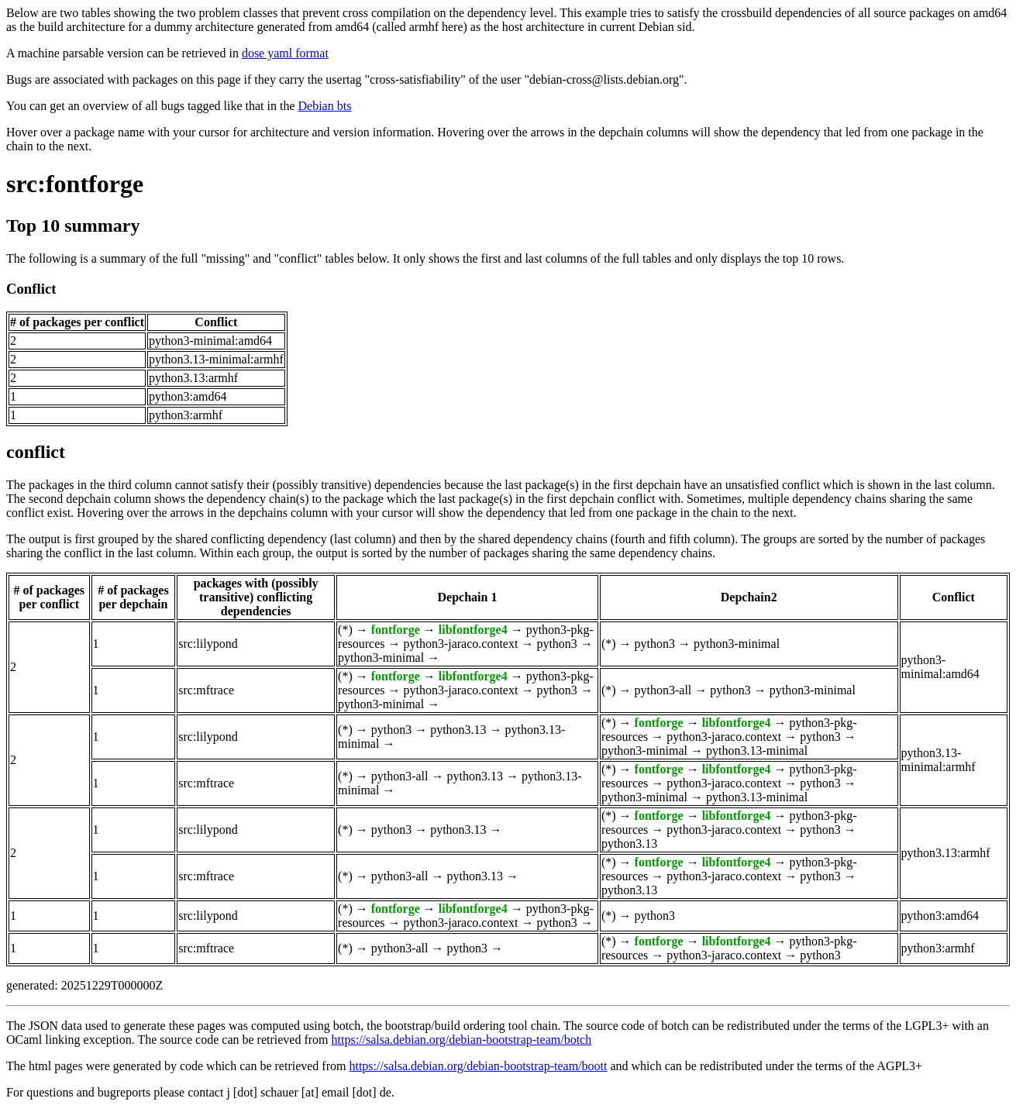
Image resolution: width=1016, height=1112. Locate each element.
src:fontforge (74, 184)
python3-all (663, 690)
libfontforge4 (473, 629)
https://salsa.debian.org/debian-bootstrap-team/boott (478, 1065)
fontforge (395, 629)
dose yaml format (285, 53)
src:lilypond (207, 643)
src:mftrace (206, 690)
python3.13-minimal (757, 750)
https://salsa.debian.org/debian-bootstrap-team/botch (462, 1039)
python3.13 (458, 729)
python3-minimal (381, 657)
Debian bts (325, 105)
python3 (556, 643)
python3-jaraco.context (460, 643)
